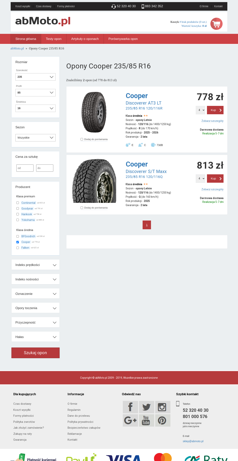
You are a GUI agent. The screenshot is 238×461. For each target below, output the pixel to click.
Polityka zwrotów (24, 422)
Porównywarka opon (123, 39)
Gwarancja (19, 439)
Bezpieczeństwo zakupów (84, 427)
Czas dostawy (43, 6)
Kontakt (218, 6)
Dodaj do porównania (94, 139)
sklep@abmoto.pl (193, 441)
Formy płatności (66, 6)
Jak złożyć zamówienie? (28, 427)
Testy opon (53, 39)
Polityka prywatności (80, 422)
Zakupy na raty (22, 434)
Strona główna (25, 39)
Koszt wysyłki (22, 6)
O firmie (204, 6)
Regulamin (74, 410)
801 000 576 (195, 416)
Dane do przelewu (79, 415)
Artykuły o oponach (85, 39)
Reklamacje (75, 434)
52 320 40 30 (195, 410)
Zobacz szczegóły (212, 120)
